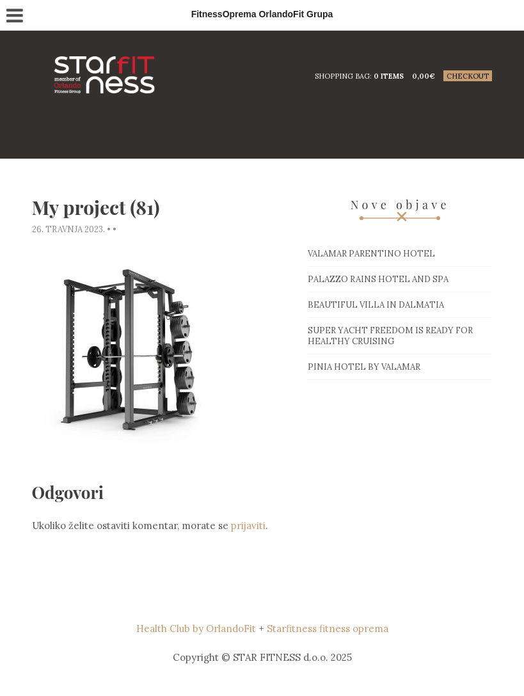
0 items (389, 76)
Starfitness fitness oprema (327, 628)
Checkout (468, 76)
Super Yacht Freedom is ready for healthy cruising (390, 336)
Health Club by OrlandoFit (196, 628)
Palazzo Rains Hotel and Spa (378, 279)
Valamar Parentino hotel (371, 253)
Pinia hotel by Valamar (364, 366)
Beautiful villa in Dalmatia (376, 304)
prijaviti (248, 525)
